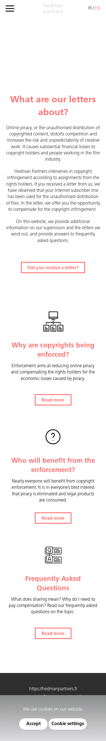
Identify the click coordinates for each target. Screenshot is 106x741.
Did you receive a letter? (53, 268)
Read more (53, 400)
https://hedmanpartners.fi (53, 689)
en (97, 8)
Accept (33, 724)
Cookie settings (67, 724)
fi (90, 8)
